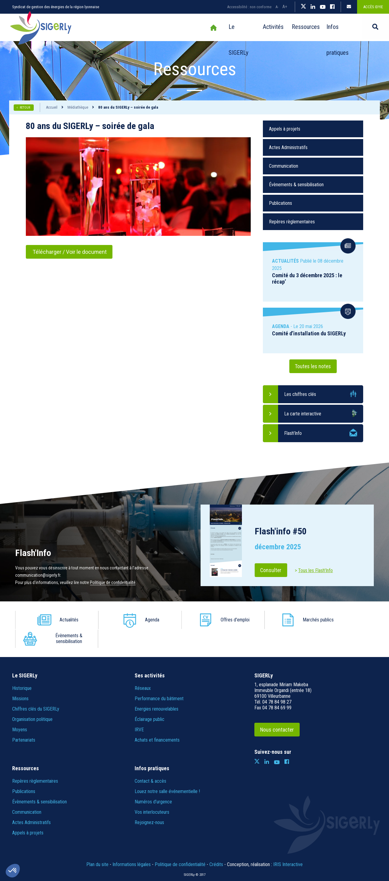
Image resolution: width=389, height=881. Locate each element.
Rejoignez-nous (149, 803)
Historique (22, 669)
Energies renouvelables (156, 690)
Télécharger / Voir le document (70, 252)
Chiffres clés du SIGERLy (35, 690)
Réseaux (143, 669)
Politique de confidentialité (113, 582)
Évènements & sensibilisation (296, 184)
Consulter (271, 570)
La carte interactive (302, 414)
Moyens (19, 711)
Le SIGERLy (218, 27)
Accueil (189, 27)
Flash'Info (293, 433)
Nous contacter (277, 711)
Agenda (135, 620)
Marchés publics (278, 620)
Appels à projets (284, 129)
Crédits (216, 845)
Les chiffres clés (300, 394)
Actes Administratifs (288, 147)
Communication (283, 166)
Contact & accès (150, 762)
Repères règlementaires (292, 222)
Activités (254, 27)
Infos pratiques (335, 27)
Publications (280, 203)
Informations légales (131, 845)
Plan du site (97, 845)
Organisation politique (32, 700)
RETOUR (25, 107)
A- (276, 7)
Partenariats (23, 721)
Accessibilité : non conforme (249, 7)
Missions (20, 680)
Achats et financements (157, 721)
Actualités (63, 620)
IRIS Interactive (288, 845)
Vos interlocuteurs (152, 793)
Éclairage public (149, 700)
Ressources (291, 27)
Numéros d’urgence (153, 783)
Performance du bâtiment (159, 680)
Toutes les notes (313, 366)
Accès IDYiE (373, 7)
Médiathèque (77, 107)
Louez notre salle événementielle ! (167, 772)
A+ (284, 6)
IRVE (139, 711)
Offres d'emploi (207, 620)
